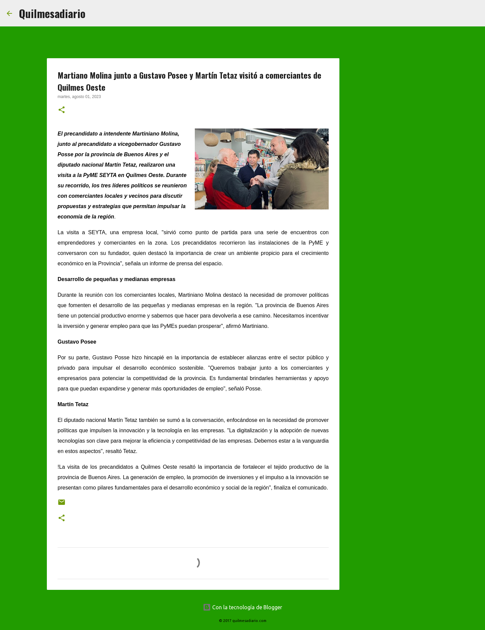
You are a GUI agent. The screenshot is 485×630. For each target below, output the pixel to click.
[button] (62, 110)
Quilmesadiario (52, 13)
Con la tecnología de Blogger (242, 607)
